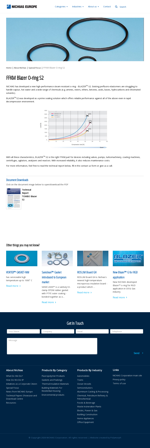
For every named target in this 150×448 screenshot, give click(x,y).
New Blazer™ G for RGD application (125, 274)
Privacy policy (119, 379)
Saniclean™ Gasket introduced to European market (54, 277)
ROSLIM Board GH (87, 272)
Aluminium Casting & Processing (92, 391)
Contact (107, 6)
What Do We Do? (14, 376)
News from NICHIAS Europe (19, 391)
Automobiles (83, 376)
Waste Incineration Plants (89, 406)
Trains (80, 379)
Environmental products (53, 394)
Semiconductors (85, 387)
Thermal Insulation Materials (55, 383)
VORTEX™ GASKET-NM (17, 272)
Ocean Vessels (84, 383)
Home (9, 68)
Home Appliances (85, 418)
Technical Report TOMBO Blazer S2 (29, 194)
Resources (11, 402)
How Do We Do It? (15, 379)
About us (93, 6)
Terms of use (119, 383)
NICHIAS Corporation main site (127, 375)
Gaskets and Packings (52, 379)
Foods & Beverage (86, 402)
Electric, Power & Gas (87, 410)
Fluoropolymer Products (53, 376)
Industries (78, 6)
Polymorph (115, 437)
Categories (61, 6)
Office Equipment (85, 422)
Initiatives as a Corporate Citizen (21, 383)
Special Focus (35, 68)
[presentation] (121, 343)
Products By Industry (89, 370)
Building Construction (87, 414)
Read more (12, 285)
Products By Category (54, 370)
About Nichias (20, 68)
